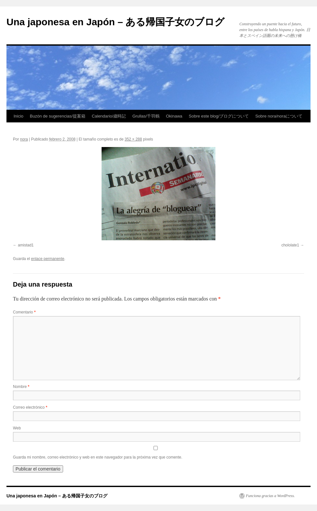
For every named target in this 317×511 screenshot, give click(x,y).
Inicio (18, 116)
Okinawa (174, 116)
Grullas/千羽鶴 (145, 116)
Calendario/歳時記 (109, 116)
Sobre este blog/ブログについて (219, 116)
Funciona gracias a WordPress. (270, 496)
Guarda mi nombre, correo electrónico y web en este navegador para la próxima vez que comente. (97, 457)
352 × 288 (133, 139)
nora (24, 139)
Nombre (21, 386)
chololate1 (290, 245)
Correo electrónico (30, 407)
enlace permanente (47, 258)
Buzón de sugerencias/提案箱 (57, 116)
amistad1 (26, 245)
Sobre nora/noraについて (278, 116)
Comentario (24, 312)
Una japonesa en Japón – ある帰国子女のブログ (115, 22)
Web (17, 428)
